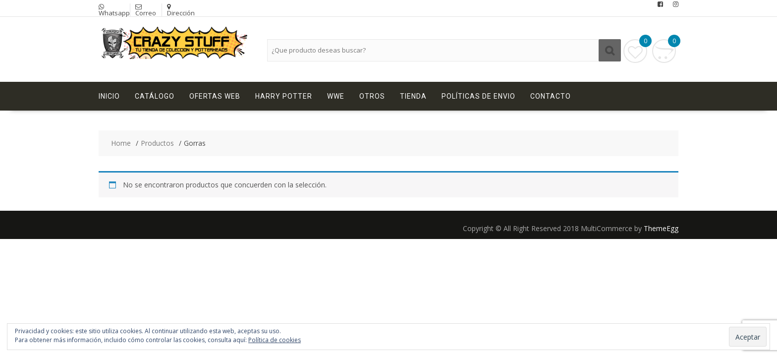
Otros (372, 96)
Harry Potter (283, 96)
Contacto (550, 96)
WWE (335, 96)
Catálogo (154, 96)
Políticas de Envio (478, 96)
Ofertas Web (214, 96)
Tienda (413, 96)
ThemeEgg (661, 228)
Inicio (109, 96)
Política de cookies (274, 340)
